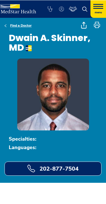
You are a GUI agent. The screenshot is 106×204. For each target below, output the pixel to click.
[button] (50, 9)
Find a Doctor (21, 25)
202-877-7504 (53, 169)
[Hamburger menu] (98, 9)
